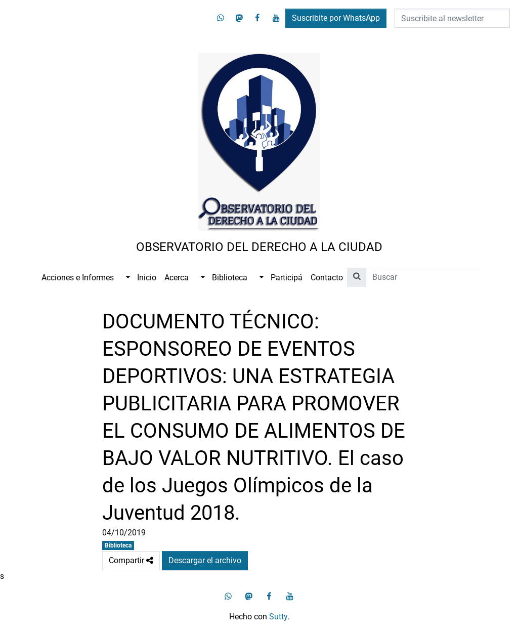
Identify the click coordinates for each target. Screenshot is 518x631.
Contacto (327, 277)
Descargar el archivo (204, 560)
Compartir (131, 560)
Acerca (176, 277)
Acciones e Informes (77, 277)
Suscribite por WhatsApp (336, 18)
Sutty (278, 616)
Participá (287, 277)
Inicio (146, 277)
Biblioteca (229, 277)
